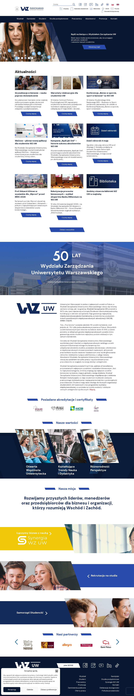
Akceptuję (12, 690)
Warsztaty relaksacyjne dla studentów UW (64, 94)
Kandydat (115, 676)
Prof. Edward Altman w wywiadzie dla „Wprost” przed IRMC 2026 (30, 194)
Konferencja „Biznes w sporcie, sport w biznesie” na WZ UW (102, 94)
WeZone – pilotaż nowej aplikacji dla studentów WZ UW (30, 142)
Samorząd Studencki (32, 612)
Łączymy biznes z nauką (32, 533)
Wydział (82, 676)
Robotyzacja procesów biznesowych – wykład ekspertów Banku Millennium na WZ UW (66, 195)
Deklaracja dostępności (109, 688)
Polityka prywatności (110, 691)
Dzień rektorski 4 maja (97, 140)
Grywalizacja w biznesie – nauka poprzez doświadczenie (30, 94)
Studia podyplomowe (110, 679)
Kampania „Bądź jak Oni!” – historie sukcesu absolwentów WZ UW (66, 143)
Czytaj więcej (31, 114)
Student (82, 679)
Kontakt (116, 685)
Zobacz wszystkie (67, 230)
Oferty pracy (80, 691)
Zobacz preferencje (49, 690)
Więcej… (92, 389)
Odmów (30, 690)
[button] (57, 671)
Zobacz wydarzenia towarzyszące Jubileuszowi (67, 282)
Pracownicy (81, 682)
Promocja (82, 685)
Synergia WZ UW (112, 682)
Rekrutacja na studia (102, 575)
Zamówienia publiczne (77, 688)
